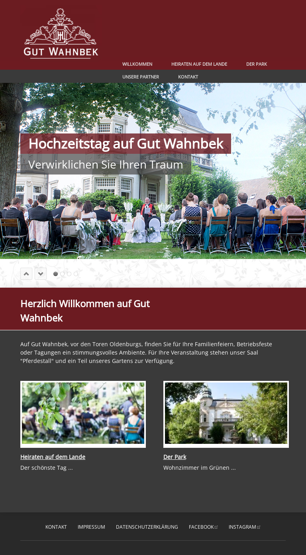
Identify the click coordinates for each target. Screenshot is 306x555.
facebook (201, 527)
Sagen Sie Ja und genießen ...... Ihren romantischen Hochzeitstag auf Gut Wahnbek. (62, 274)
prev (26, 274)
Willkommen (137, 64)
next (41, 274)
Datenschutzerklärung (147, 527)
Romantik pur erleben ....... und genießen (69, 274)
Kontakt (188, 77)
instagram (242, 527)
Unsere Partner (140, 77)
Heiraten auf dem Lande (199, 64)
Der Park (256, 64)
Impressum (91, 527)
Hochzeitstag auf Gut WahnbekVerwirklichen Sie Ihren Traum (55, 274)
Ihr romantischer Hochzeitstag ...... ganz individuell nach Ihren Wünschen (76, 274)
